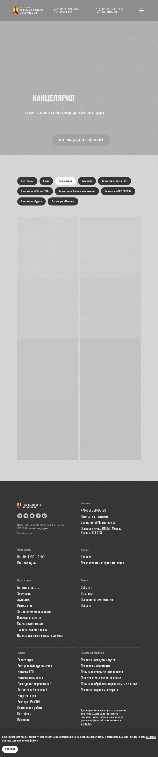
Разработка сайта (25, 534)
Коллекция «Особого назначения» (77, 191)
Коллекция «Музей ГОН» (116, 181)
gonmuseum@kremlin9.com (94, 721)
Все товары (27, 181)
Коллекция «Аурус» (31, 202)
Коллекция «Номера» (63, 202)
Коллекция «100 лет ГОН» (35, 191)
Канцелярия (65, 181)
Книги (47, 181)
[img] (28, 10)
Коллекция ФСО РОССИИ (118, 191)
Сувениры (87, 181)
